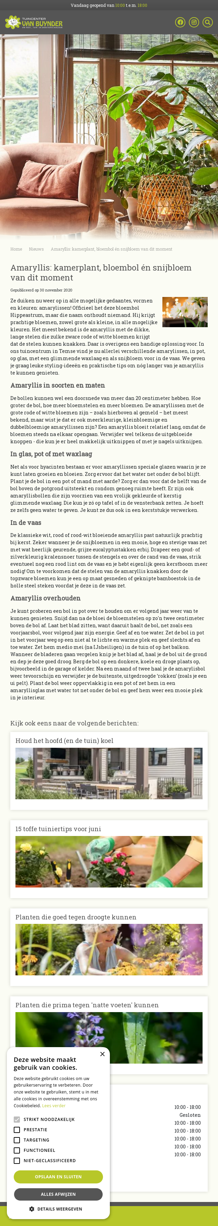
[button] (58, 1208)
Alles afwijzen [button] (58, 1194)
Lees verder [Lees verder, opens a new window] (54, 1106)
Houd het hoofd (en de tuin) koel (64, 740)
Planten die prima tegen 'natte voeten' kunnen (87, 1005)
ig (194, 22)
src (208, 22)
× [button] (102, 1054)
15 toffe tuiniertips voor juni (58, 829)
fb (180, 22)
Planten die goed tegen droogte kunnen (76, 917)
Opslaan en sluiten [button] (58, 1177)
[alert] (58, 1133)
